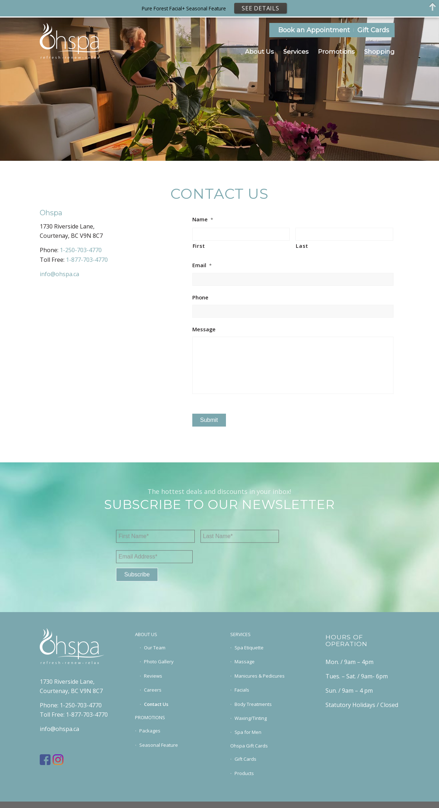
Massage (245, 661)
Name (202, 219)
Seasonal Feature (158, 745)
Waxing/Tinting (251, 718)
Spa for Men (248, 732)
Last (302, 245)
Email (202, 265)
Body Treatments (253, 704)
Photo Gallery (159, 661)
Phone (200, 297)
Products (244, 773)
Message (204, 329)
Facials (242, 690)
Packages (149, 730)
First (199, 245)
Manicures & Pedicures (260, 676)
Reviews (153, 676)
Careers (152, 690)
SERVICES (240, 634)
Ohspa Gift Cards (249, 745)
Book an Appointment (314, 30)
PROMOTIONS (150, 717)
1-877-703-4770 (87, 260)
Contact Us (156, 704)
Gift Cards (373, 30)
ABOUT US (146, 634)
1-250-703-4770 (81, 250)
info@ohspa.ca (59, 274)
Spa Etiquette (249, 647)
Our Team (154, 647)
